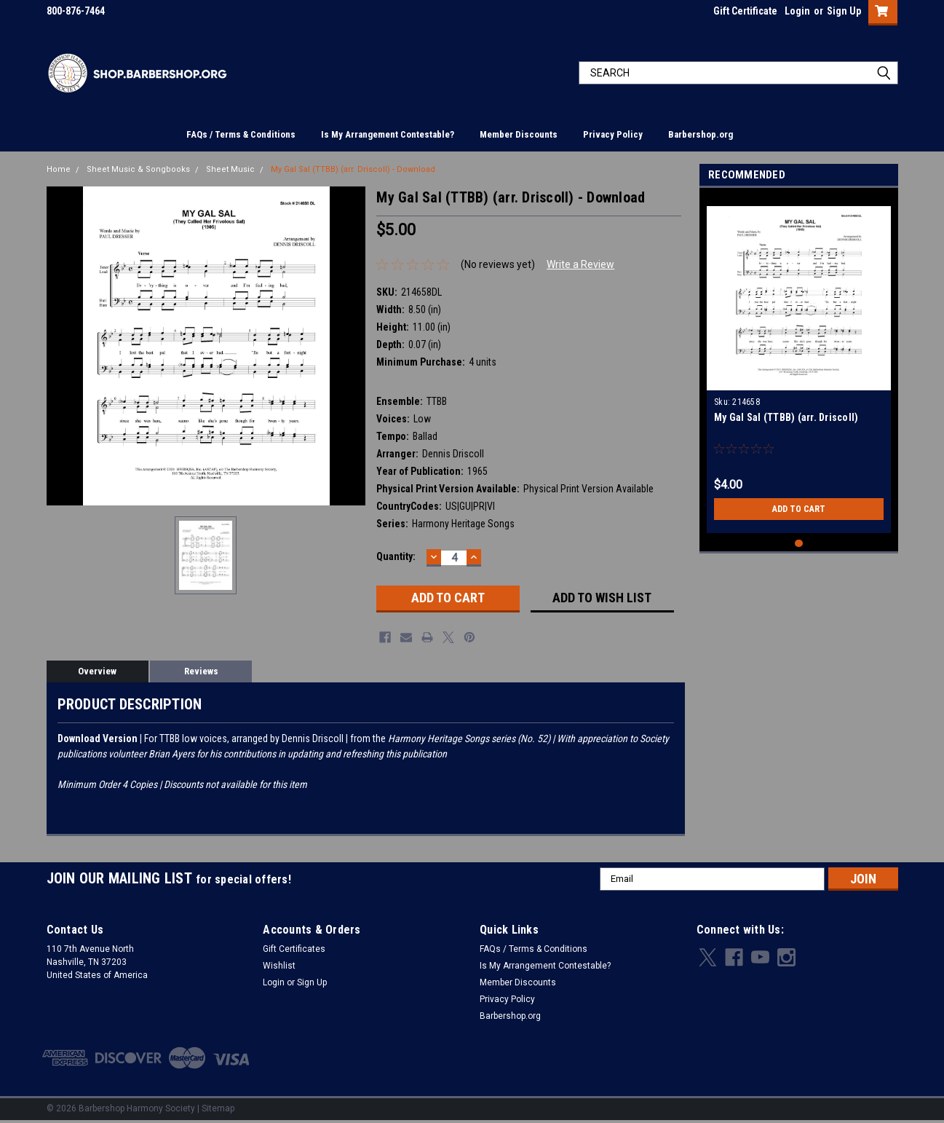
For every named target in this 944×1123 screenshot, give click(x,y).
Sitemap (218, 1108)
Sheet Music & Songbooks (138, 169)
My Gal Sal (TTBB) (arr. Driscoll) (786, 417)
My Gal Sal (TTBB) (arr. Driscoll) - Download (353, 169)
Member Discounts (519, 134)
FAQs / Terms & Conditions (241, 134)
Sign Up (844, 11)
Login (797, 11)
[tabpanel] (799, 364)
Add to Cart (799, 509)
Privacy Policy (613, 134)
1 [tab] (799, 544)
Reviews (201, 671)
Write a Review (580, 264)
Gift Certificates (294, 949)
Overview (97, 671)
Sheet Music (230, 169)
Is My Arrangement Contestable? (387, 134)
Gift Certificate (745, 11)
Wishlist (279, 966)
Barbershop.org (700, 134)
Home (59, 169)
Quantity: (396, 556)
